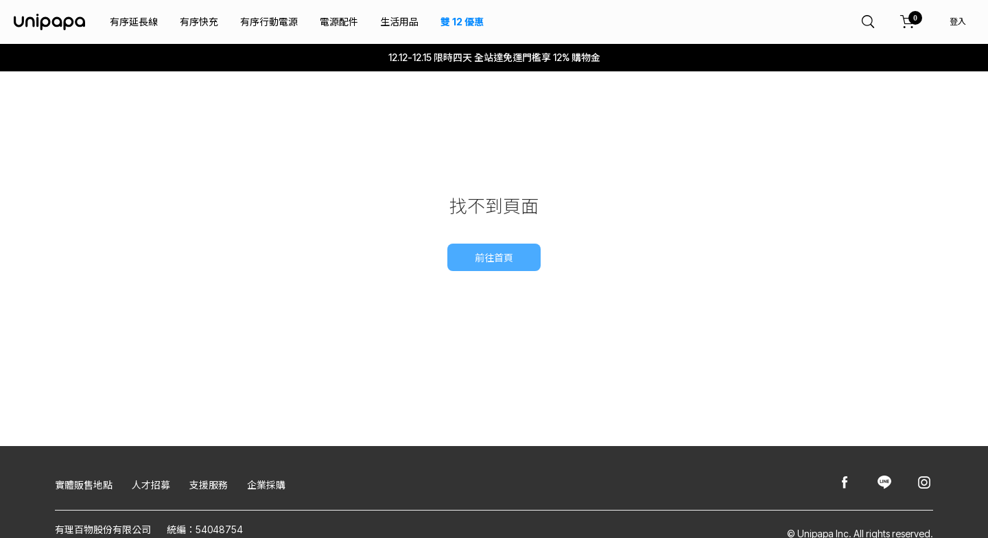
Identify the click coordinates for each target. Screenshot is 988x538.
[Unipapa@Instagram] (924, 483)
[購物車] (908, 22)
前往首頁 (494, 258)
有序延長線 (134, 21)
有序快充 (199, 21)
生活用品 (399, 21)
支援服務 (208, 485)
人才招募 (151, 485)
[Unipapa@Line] (884, 483)
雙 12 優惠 (462, 21)
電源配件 (339, 21)
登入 (958, 21)
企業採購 (266, 485)
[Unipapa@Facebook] (845, 483)
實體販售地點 (84, 485)
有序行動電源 (269, 21)
